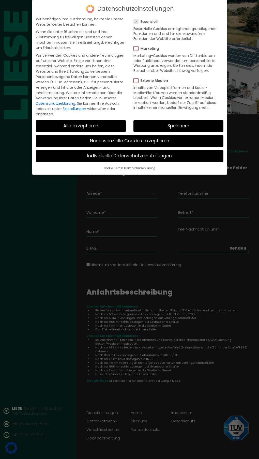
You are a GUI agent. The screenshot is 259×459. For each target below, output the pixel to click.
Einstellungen (74, 108)
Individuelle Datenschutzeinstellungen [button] (129, 156)
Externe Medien (152, 80)
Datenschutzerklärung (55, 103)
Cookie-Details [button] (114, 168)
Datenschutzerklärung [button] (140, 168)
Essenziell (147, 21)
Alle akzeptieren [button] (80, 126)
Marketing (147, 48)
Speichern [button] (178, 126)
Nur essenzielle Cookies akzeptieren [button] (129, 141)
